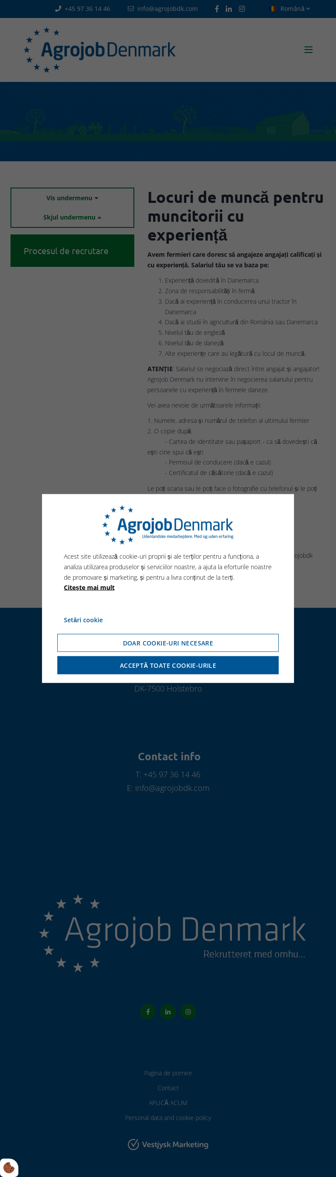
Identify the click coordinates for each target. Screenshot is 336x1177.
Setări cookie (83, 620)
